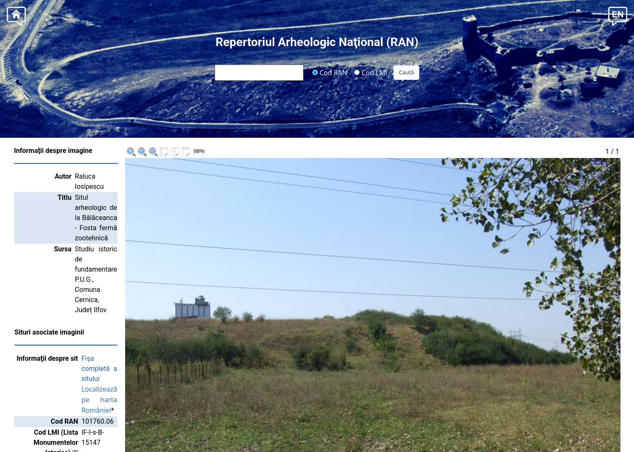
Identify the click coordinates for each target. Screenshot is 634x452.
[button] (617, 15)
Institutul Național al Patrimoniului (382, 426)
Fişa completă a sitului (128, 257)
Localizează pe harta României (142, 267)
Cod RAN (329, 72)
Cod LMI (370, 72)
